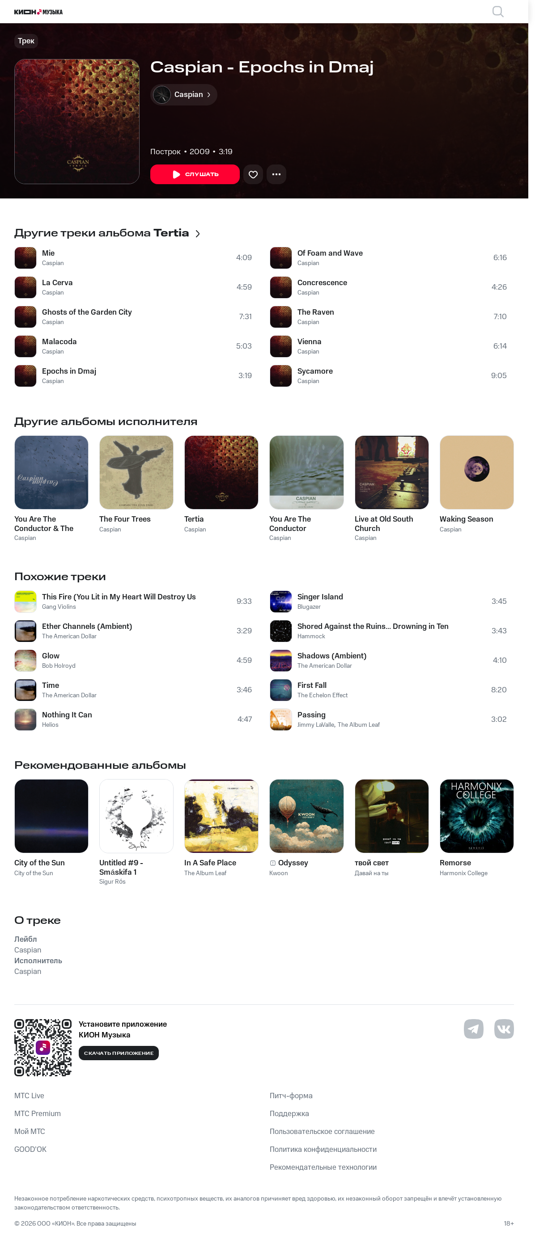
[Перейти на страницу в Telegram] (474, 1029)
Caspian (53, 263)
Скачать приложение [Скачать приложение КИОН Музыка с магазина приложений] (118, 1053)
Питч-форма (291, 1096)
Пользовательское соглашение (322, 1131)
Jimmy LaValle (315, 725)
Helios (50, 725)
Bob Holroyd (59, 666)
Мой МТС (29, 1131)
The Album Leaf (359, 725)
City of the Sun (33, 873)
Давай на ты (372, 873)
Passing (311, 715)
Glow (50, 656)
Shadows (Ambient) (332, 656)
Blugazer (309, 607)
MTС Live (29, 1096)
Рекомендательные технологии (323, 1167)
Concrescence (322, 283)
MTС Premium (37, 1113)
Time (50, 685)
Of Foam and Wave (330, 253)
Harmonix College (464, 873)
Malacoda (59, 342)
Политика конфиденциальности (323, 1149)
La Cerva (57, 283)
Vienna (309, 342)
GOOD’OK (30, 1149)
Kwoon (278, 873)
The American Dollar (69, 636)
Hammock (311, 636)
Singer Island (320, 597)
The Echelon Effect (322, 695)
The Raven (315, 312)
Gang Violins (59, 607)
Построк (165, 152)
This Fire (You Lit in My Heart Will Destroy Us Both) (118, 597)
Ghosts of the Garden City (87, 312)
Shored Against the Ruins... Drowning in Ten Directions (374, 626)
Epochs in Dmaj (69, 371)
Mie (48, 253)
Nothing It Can (67, 715)
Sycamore (315, 371)
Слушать (195, 174)
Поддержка (289, 1113)
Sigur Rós (112, 881)
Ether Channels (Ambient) (87, 626)
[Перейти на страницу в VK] (504, 1029)
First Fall (312, 685)
